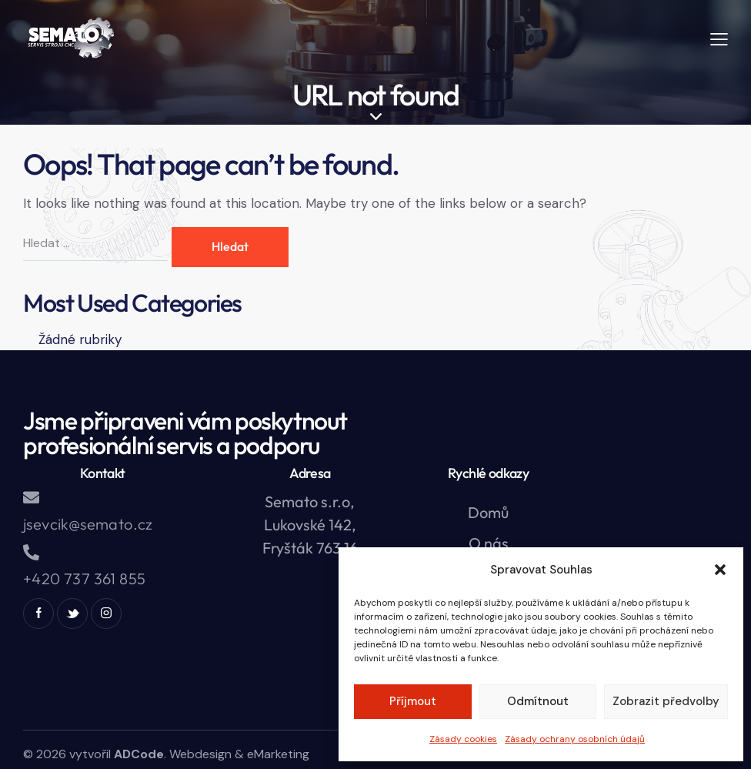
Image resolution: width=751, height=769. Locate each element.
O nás (489, 543)
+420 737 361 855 (84, 578)
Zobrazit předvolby (665, 701)
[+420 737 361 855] (31, 552)
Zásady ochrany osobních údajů (575, 739)
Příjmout (412, 701)
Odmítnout (538, 701)
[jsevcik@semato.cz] (31, 498)
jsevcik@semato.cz (88, 523)
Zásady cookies (463, 739)
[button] (720, 569)
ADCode (139, 754)
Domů (488, 512)
